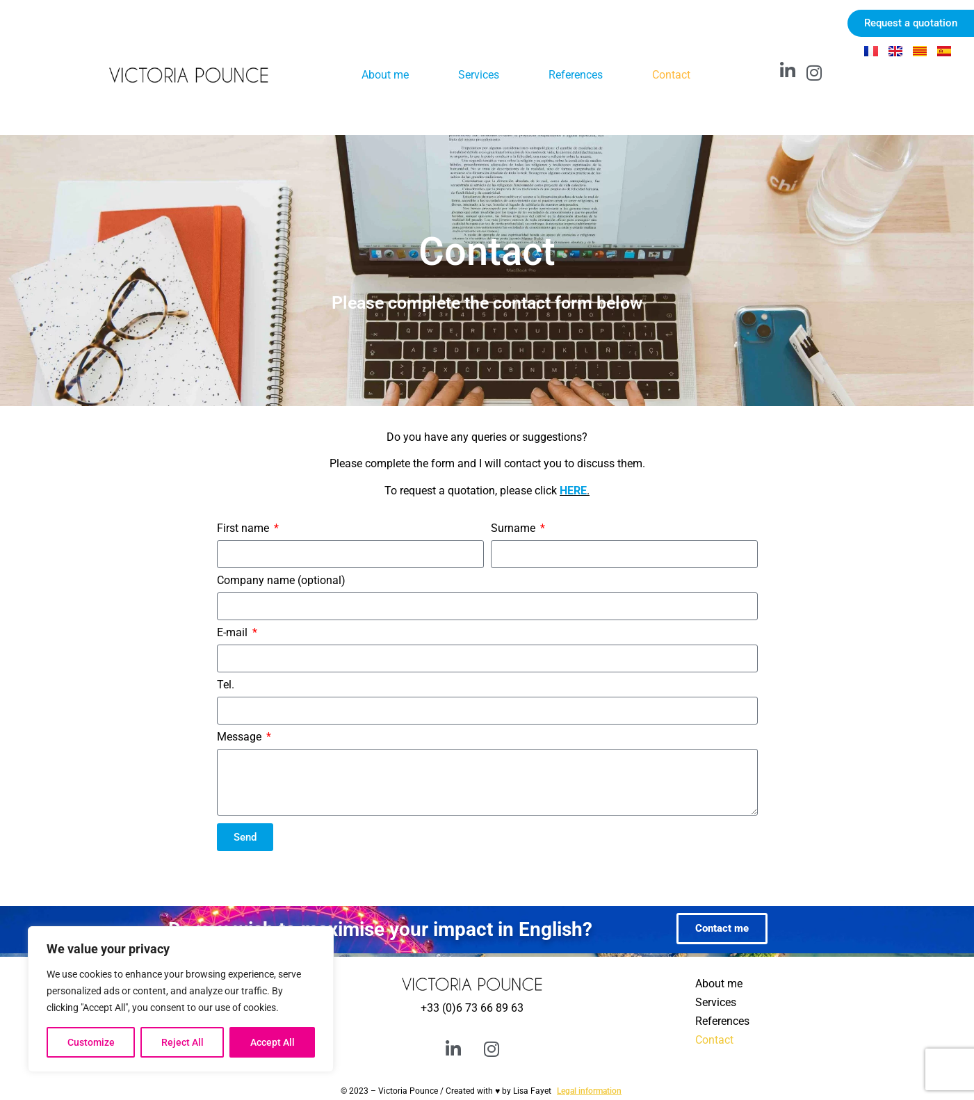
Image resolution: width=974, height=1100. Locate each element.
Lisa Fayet (532, 1091)
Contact (671, 74)
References (576, 74)
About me (385, 74)
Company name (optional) (281, 581)
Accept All (272, 1042)
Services (478, 74)
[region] (181, 999)
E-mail (233, 633)
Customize (91, 1042)
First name (244, 529)
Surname (514, 529)
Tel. (225, 685)
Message (240, 737)
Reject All (182, 1042)
